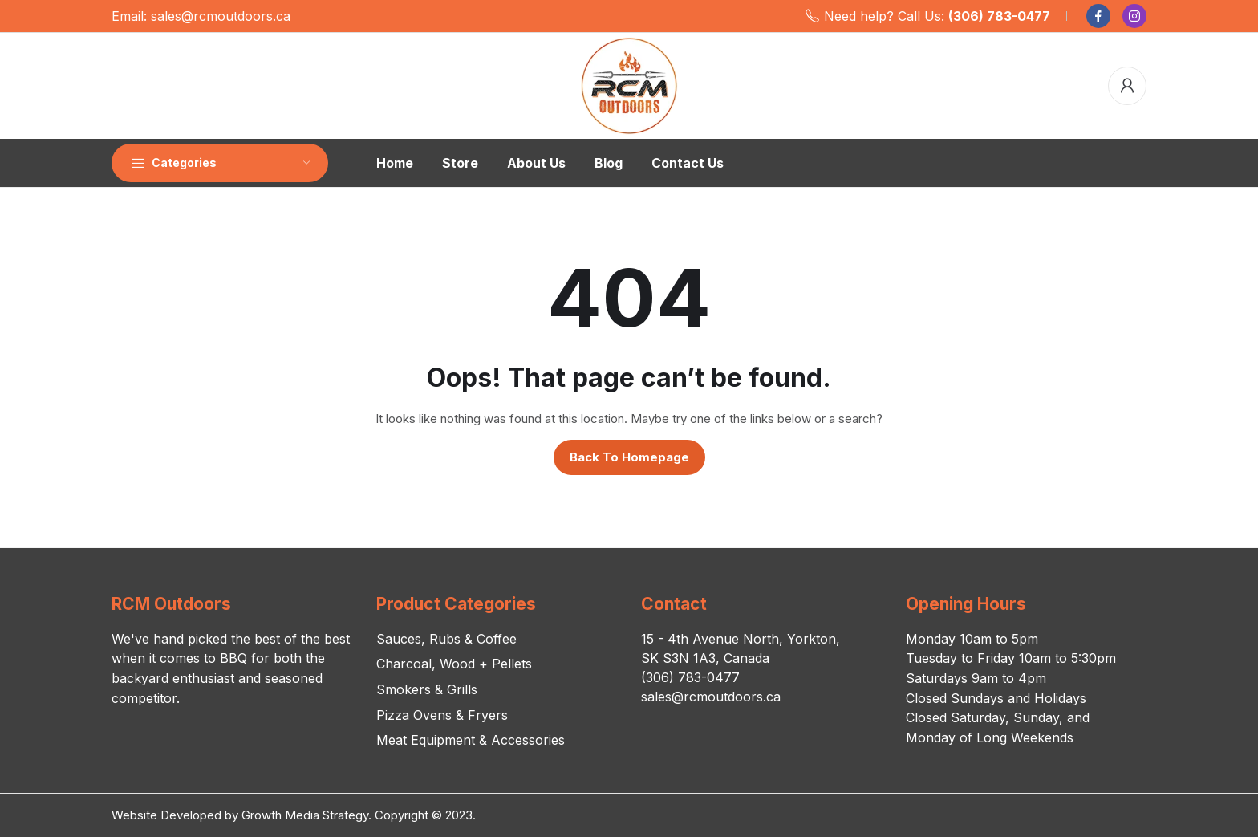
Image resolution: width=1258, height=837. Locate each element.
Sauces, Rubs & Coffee (446, 639)
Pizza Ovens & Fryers (442, 715)
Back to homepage (629, 457)
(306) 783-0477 (999, 16)
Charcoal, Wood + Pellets (454, 664)
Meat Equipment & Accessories (470, 740)
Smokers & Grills (426, 689)
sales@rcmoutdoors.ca (220, 16)
